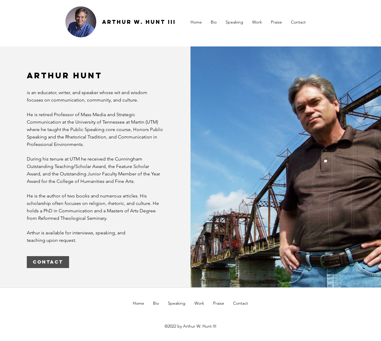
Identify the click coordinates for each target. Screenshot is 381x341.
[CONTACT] (48, 262)
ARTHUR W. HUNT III (139, 21)
